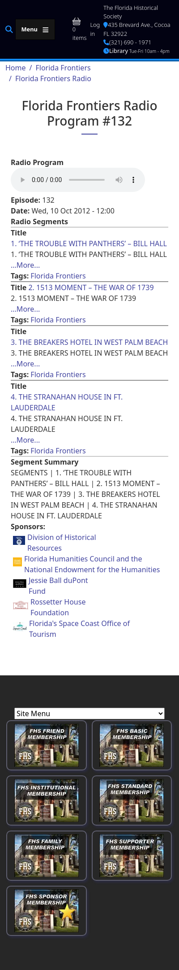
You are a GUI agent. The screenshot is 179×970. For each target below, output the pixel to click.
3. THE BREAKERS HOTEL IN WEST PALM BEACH (89, 342)
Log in (95, 29)
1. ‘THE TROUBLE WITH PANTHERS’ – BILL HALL (89, 243)
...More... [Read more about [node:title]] (25, 265)
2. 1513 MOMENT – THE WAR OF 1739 (90, 287)
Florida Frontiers (62, 68)
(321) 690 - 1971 (127, 42)
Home (15, 68)
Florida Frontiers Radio (53, 78)
